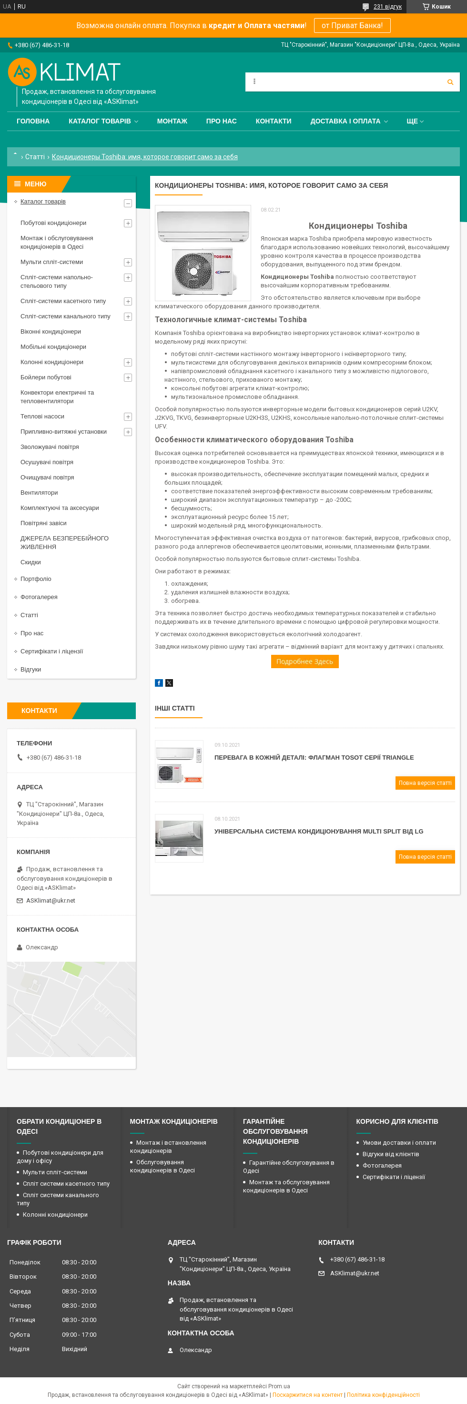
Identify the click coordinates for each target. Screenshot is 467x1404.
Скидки (30, 562)
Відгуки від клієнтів (391, 1154)
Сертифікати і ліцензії (51, 651)
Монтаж (172, 121)
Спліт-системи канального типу (65, 316)
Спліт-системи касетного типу (63, 301)
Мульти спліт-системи (51, 261)
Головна (33, 121)
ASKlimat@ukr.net (50, 900)
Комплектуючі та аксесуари (59, 507)
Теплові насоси (42, 416)
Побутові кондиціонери (53, 222)
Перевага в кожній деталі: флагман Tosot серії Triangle (314, 757)
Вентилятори (39, 492)
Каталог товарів (100, 121)
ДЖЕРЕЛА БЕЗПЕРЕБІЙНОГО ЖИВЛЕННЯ (64, 542)
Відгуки (30, 669)
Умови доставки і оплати (399, 1142)
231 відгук (388, 6)
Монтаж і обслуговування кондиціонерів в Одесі (56, 242)
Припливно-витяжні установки (63, 431)
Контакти (274, 121)
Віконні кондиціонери (50, 331)
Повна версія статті (425, 783)
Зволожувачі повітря (49, 446)
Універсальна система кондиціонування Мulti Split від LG (319, 831)
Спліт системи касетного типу (66, 1183)
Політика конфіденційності (383, 1395)
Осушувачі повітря (46, 462)
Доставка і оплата (346, 121)
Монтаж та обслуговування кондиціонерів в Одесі (286, 1186)
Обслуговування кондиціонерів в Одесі (162, 1166)
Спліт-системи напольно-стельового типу (56, 281)
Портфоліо (35, 578)
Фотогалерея (39, 596)
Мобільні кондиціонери (53, 346)
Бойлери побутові (45, 377)
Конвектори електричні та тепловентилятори (57, 397)
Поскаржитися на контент (308, 1395)
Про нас (221, 121)
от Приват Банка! (352, 25)
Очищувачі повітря (47, 477)
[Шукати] (450, 82)
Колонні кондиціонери (51, 362)
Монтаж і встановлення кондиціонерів (168, 1146)
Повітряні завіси (43, 523)
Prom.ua (279, 1386)
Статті (35, 157)
